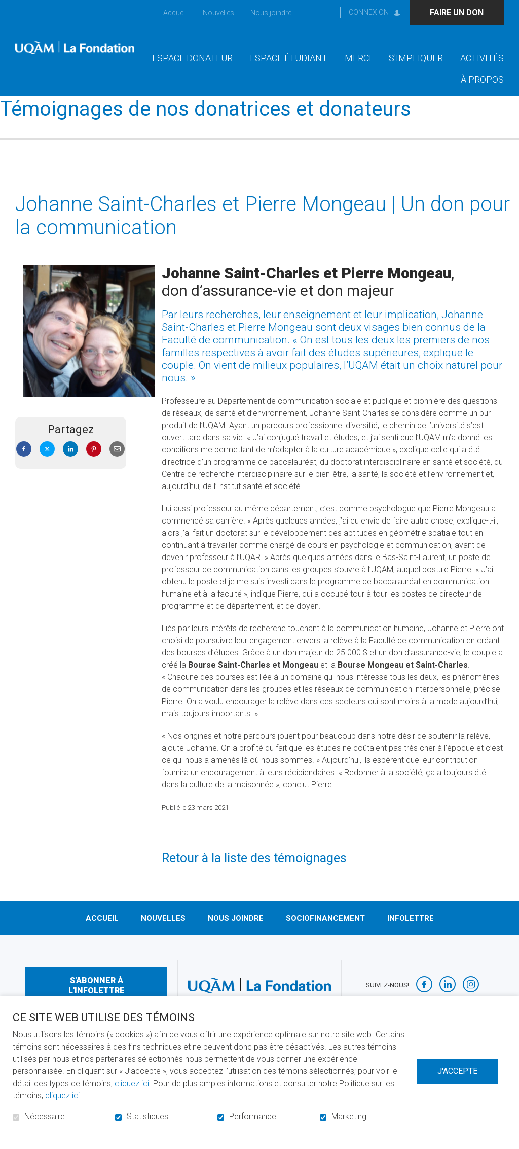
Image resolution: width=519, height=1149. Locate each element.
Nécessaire (44, 1116)
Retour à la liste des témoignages (254, 874)
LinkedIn (70, 465)
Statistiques (147, 1116)
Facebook (23, 465)
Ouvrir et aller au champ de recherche (323, 13)
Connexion (369, 12)
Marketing (348, 1116)
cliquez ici (132, 1083)
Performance (252, 1116)
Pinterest (93, 465)
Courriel (117, 465)
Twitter (47, 465)
